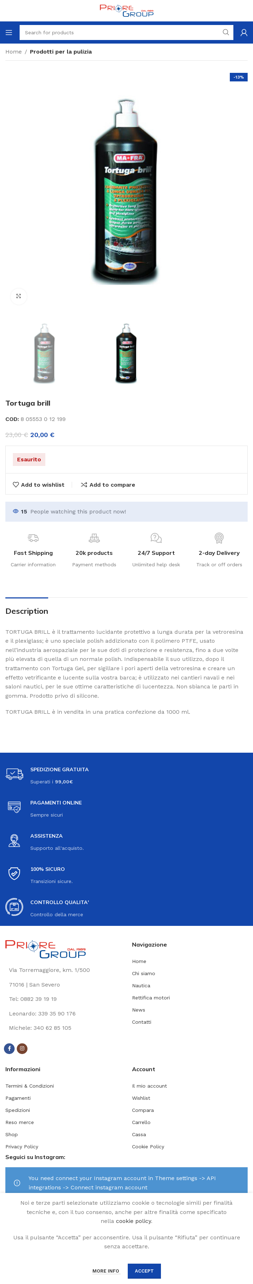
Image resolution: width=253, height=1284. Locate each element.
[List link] (63, 999)
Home (13, 51)
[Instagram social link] (22, 1048)
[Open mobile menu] (9, 32)
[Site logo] (126, 10)
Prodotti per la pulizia (61, 51)
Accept (144, 1271)
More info (106, 1271)
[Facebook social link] (9, 1048)
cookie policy (133, 1221)
